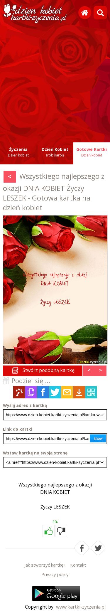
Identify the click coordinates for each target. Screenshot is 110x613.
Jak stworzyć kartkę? (44, 565)
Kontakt (78, 565)
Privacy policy (55, 574)
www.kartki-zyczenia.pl (81, 607)
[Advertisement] (55, 80)
